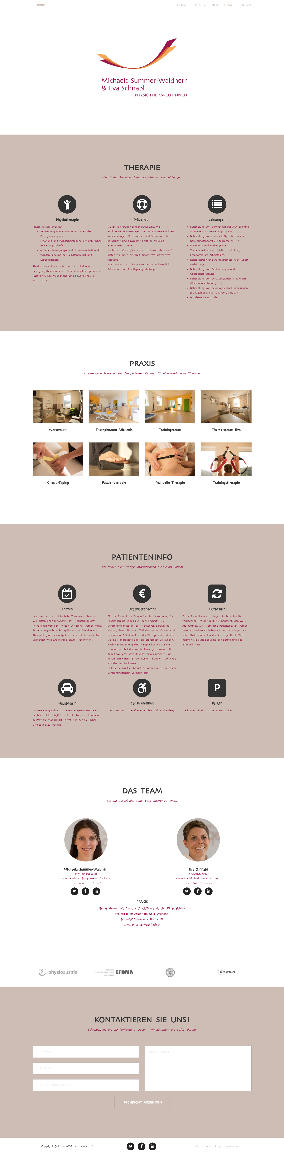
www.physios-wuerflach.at (142, 924)
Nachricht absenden (142, 1102)
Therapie (182, 9)
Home (40, 10)
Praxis (200, 9)
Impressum (231, 1146)
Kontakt (245, 9)
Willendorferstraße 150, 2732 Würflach (142, 914)
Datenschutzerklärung (208, 1146)
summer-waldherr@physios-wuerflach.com (85, 878)
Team (228, 9)
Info (214, 9)
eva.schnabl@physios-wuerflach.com (198, 878)
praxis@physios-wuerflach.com (142, 919)
